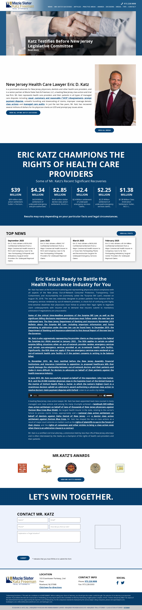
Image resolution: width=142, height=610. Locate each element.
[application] (71, 395)
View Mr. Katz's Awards (71, 479)
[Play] (31, 395)
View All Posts (126, 233)
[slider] (67, 395)
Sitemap (127, 608)
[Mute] (105, 395)
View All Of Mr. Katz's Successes (23, 113)
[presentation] (34, 548)
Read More (33, 50)
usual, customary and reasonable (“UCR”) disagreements (55, 98)
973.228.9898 (91, 581)
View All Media (104, 130)
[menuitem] (50, 7)
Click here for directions (50, 587)
